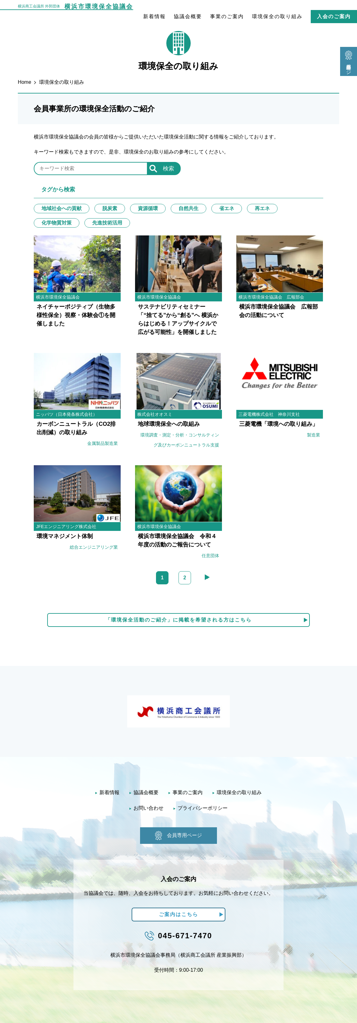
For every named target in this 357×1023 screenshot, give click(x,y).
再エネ (262, 208)
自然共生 (188, 208)
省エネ (226, 208)
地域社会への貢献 (62, 208)
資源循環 (148, 208)
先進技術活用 (107, 222)
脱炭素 (109, 208)
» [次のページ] (207, 577)
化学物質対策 (57, 222)
